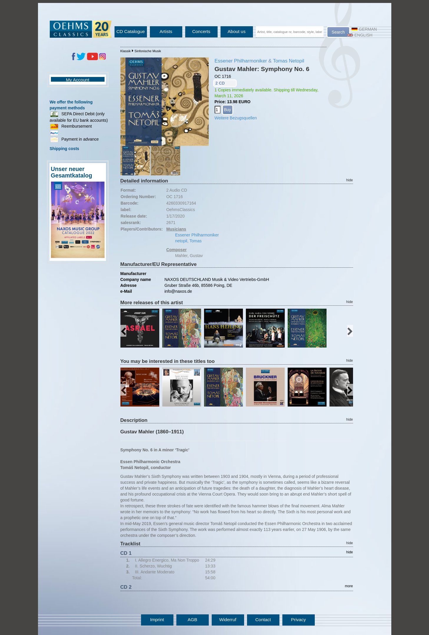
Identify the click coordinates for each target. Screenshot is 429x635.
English (359, 35)
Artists (166, 31)
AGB (192, 619)
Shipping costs (64, 148)
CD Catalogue (130, 31)
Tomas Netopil (288, 61)
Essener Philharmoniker (241, 61)
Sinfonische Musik (148, 51)
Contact (263, 619)
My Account (78, 79)
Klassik (125, 51)
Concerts (201, 31)
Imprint (157, 619)
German (364, 29)
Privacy (298, 619)
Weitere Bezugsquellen (236, 118)
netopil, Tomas (188, 240)
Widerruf (227, 619)
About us (237, 31)
